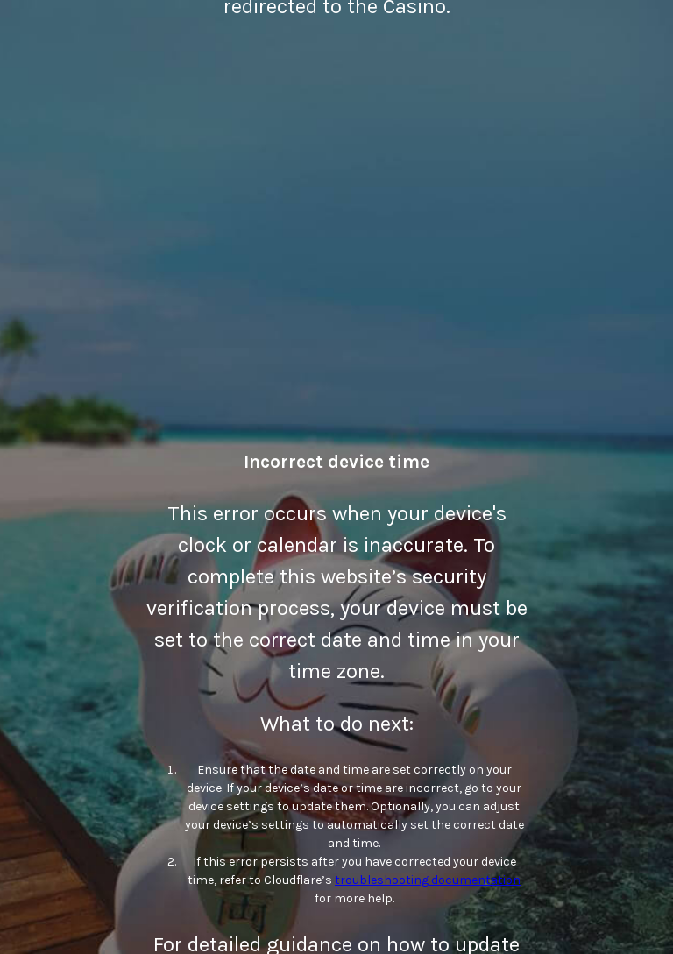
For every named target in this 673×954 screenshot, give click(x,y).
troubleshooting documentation (428, 880)
